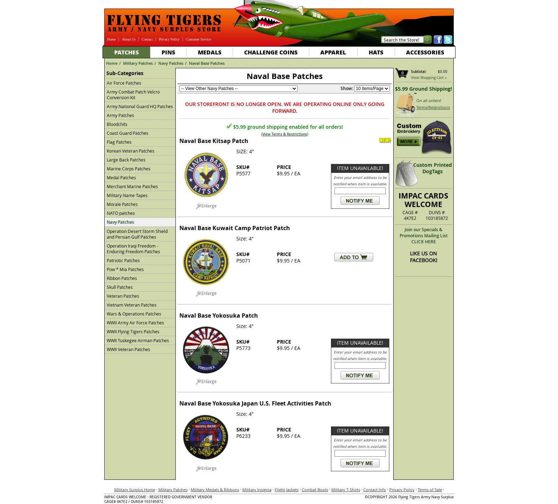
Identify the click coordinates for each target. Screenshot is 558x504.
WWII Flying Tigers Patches (133, 331)
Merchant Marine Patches (132, 186)
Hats (376, 52)
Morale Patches (122, 204)
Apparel (333, 52)
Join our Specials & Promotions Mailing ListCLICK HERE (424, 236)
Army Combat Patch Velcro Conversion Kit (133, 94)
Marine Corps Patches (129, 168)
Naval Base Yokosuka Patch (218, 315)
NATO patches (121, 213)
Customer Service (198, 39)
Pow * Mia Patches (125, 269)
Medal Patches (121, 177)
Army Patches (120, 115)
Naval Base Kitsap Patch (213, 141)
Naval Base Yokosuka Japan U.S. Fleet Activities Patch (255, 403)
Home (111, 39)
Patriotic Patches (123, 260)
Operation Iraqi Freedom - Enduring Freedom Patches (133, 248)
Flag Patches (119, 142)
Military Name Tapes (127, 195)
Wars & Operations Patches (134, 314)
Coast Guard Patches (127, 133)
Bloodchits (117, 124)
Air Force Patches (124, 83)
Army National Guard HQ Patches (140, 106)
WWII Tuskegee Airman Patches (138, 340)
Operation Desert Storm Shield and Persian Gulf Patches (137, 234)
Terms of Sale (430, 489)
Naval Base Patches (207, 63)
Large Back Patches (126, 160)
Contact (147, 39)
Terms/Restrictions (433, 107)
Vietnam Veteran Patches (132, 305)
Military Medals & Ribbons (215, 489)
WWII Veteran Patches (128, 349)
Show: (347, 88)
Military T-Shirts (345, 489)
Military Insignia (257, 489)
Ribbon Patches (122, 278)
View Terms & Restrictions (284, 134)
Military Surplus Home (134, 489)
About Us (129, 39)
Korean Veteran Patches (130, 151)
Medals (209, 52)
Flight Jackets (287, 489)
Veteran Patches (123, 296)
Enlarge (206, 206)
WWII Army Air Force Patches (135, 322)
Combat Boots (315, 489)
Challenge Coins (271, 52)
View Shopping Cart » (429, 77)
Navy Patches (170, 63)
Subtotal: (419, 71)
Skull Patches (120, 287)
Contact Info (374, 489)
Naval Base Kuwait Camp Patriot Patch (234, 228)
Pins (168, 52)
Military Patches (138, 63)
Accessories (425, 52)
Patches (126, 52)
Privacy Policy (169, 39)
